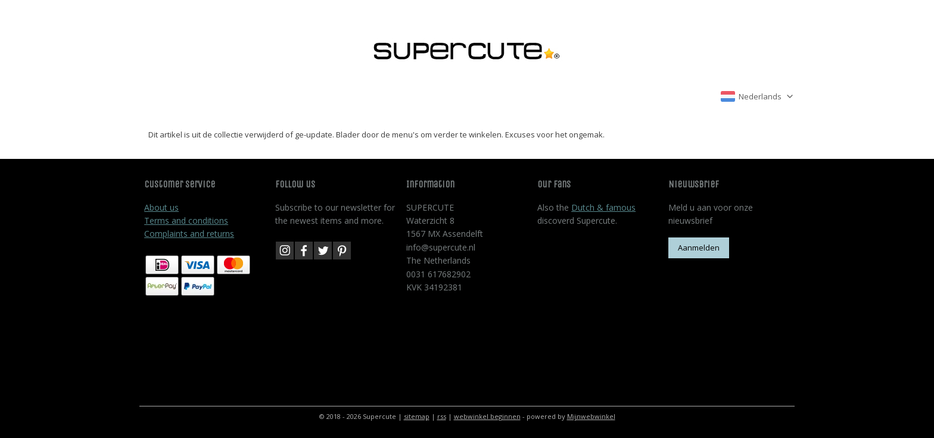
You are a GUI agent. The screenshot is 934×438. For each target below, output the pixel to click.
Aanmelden (699, 247)
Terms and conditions (186, 220)
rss (441, 416)
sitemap (416, 416)
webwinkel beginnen (487, 416)
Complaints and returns (189, 233)
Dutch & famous (603, 207)
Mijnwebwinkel (591, 416)
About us (161, 207)
